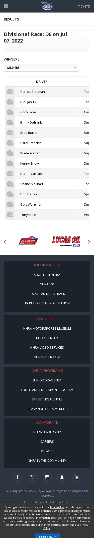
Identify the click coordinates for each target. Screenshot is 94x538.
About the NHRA (47, 274)
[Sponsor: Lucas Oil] (66, 242)
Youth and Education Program (47, 389)
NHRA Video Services (47, 347)
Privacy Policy (60, 502)
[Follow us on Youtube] (76, 477)
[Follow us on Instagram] (47, 477)
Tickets (84, 6)
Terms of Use (34, 502)
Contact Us (47, 451)
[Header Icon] (6, 6)
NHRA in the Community (47, 460)
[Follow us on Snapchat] (61, 477)
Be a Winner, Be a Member (47, 408)
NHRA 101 (47, 284)
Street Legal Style (47, 399)
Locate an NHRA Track (47, 293)
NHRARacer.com (47, 357)
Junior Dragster (47, 380)
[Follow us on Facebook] (17, 477)
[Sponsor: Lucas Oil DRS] (28, 242)
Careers (47, 441)
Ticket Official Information (47, 303)
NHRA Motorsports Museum (47, 328)
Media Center (47, 338)
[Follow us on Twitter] (32, 477)
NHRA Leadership (47, 432)
